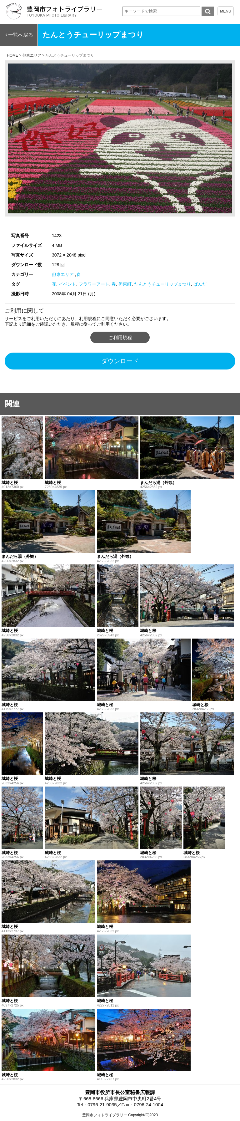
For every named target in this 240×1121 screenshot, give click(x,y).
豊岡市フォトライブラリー (104, 1115)
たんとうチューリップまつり (162, 284)
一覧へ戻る (20, 35)
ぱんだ (200, 284)
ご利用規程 (120, 337)
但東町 (125, 284)
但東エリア (63, 274)
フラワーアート (94, 284)
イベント (67, 284)
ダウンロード (120, 361)
